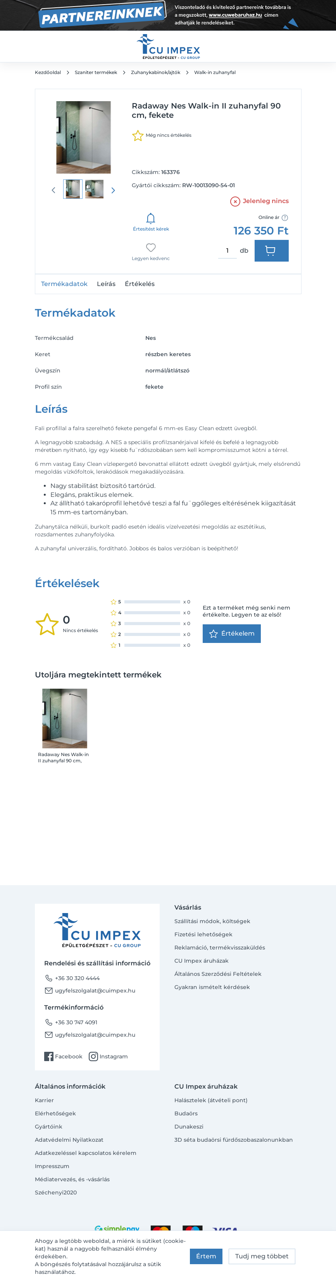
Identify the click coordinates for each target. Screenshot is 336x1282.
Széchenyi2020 (56, 1192)
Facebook (63, 1056)
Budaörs (186, 1113)
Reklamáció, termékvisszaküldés (219, 947)
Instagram (108, 1056)
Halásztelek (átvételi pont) (211, 1100)
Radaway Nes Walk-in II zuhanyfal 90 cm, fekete (63, 757)
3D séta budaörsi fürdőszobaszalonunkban (233, 1139)
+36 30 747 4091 (70, 1022)
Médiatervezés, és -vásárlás (72, 1179)
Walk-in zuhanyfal (215, 72)
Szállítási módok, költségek (212, 921)
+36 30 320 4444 (72, 978)
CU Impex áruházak (201, 960)
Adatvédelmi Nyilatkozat (69, 1139)
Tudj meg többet (262, 1256)
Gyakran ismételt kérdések (212, 987)
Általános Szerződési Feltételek (218, 973)
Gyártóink (48, 1126)
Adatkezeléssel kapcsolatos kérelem (85, 1152)
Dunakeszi (188, 1126)
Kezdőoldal (48, 72)
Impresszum (52, 1166)
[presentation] (113, 190)
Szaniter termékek (96, 72)
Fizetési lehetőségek (203, 934)
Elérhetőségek (55, 1113)
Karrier (44, 1100)
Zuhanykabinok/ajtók (155, 72)
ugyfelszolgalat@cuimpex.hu (89, 990)
